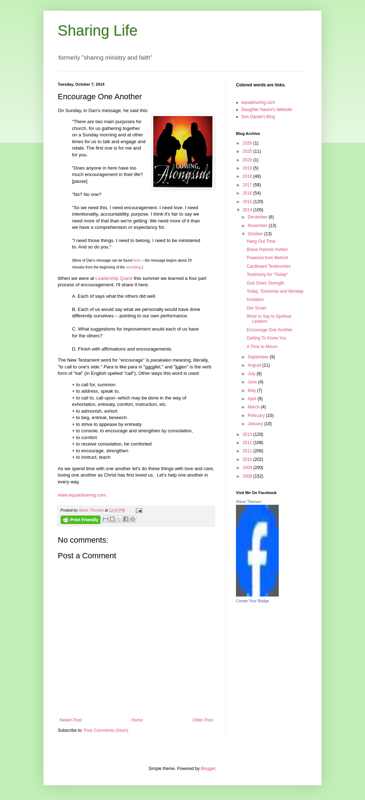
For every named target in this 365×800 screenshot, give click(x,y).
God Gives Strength (265, 283)
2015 (248, 201)
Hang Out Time (261, 241)
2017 (248, 184)
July (252, 373)
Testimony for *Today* (267, 274)
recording (133, 267)
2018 (248, 176)
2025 (248, 151)
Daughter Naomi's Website (266, 109)
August (255, 365)
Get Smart (256, 308)
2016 (248, 193)
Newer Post (71, 720)
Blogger (208, 768)
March (254, 406)
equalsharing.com (258, 102)
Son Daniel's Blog (258, 116)
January (256, 423)
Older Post (202, 720)
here (136, 260)
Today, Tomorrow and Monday (275, 291)
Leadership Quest (114, 278)
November (258, 225)
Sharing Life (98, 30)
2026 (248, 143)
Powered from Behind (267, 257)
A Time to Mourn (262, 346)
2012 (248, 442)
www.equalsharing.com (82, 495)
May (252, 390)
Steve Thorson (248, 501)
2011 (248, 450)
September (259, 356)
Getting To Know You (266, 338)
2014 (248, 209)
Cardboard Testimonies (269, 266)
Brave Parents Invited (267, 249)
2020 (248, 159)
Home (137, 720)
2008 (248, 476)
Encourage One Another (270, 329)
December (258, 217)
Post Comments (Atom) (106, 730)
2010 (248, 459)
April (252, 398)
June (253, 381)
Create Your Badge (252, 601)
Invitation (255, 299)
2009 (248, 467)
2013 (248, 434)
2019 (248, 168)
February (257, 415)
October (256, 233)
